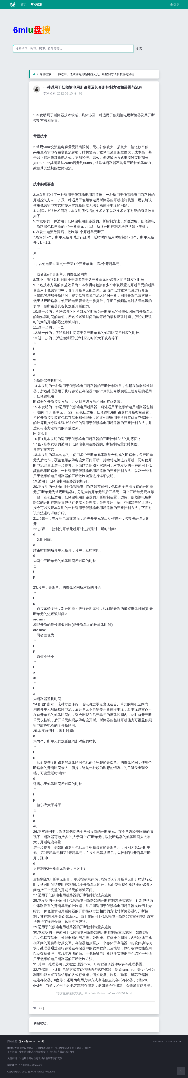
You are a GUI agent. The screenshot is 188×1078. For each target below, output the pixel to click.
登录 (174, 4)
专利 (40, 1008)
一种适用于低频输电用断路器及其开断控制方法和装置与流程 (94, 74)
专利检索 (36, 4)
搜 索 (138, 48)
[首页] (34, 74)
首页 (23, 4)
